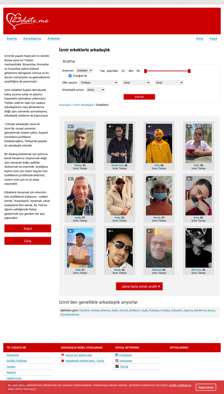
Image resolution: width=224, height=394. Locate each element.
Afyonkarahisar (69, 314)
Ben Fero (196, 269)
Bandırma (200, 310)
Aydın (114, 310)
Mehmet (156, 269)
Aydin (78, 217)
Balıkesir (134, 310)
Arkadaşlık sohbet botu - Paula (82, 361)
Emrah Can (117, 165)
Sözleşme (13, 355)
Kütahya (154, 310)
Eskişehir (176, 310)
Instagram (123, 360)
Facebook (123, 355)
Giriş (199, 39)
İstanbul (84, 310)
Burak (117, 269)
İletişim (11, 372)
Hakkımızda (14, 378)
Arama (12, 39)
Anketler (53, 39)
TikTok (121, 366)
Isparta (188, 310)
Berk (196, 217)
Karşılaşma (32, 39)
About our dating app (76, 355)
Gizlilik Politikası (17, 360)
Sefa (156, 165)
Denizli (124, 310)
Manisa (105, 310)
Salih (196, 165)
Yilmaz (78, 165)
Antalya (165, 310)
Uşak (144, 310)
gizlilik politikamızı (180, 385)
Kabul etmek (206, 387)
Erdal (117, 217)
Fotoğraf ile (78, 75)
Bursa (211, 310)
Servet (156, 217)
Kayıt (213, 39)
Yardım (11, 366)
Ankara (95, 310)
